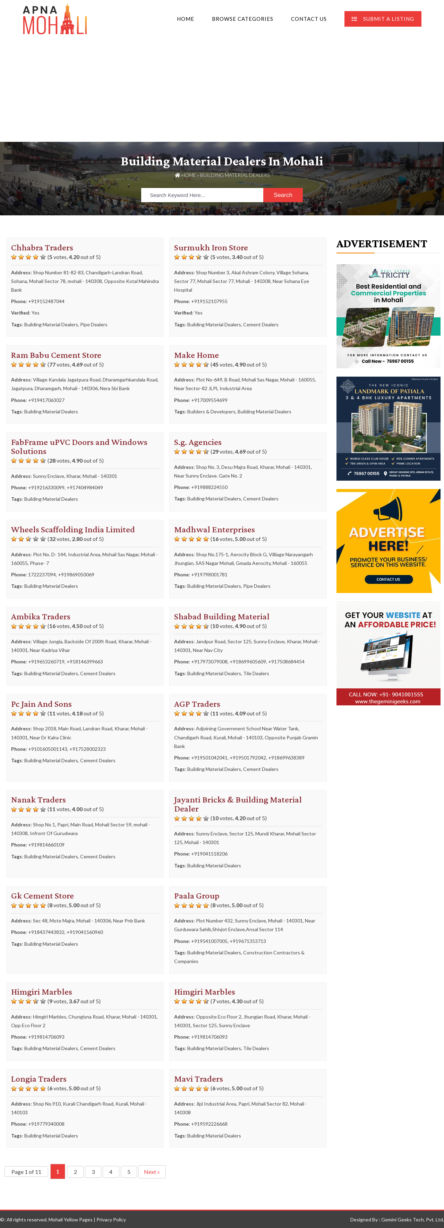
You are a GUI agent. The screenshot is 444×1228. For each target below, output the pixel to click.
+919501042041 (209, 757)
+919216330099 (46, 487)
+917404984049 (85, 487)
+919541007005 (209, 941)
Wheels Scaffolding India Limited (73, 529)
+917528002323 (87, 749)
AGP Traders (197, 703)
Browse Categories (242, 19)
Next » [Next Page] (155, 1171)
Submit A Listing (383, 19)
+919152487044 (46, 301)
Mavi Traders (198, 1079)
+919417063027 (46, 400)
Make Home (196, 355)
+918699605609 (248, 661)
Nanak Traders (38, 800)
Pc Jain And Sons (41, 703)
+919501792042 (248, 757)
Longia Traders (39, 1079)
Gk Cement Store (42, 896)
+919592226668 (209, 1124)
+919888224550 (209, 487)
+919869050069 (76, 574)
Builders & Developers (211, 411)
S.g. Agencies (198, 442)
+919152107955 (209, 301)
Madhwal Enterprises (214, 529)
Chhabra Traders (42, 247)
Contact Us (309, 19)
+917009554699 (209, 400)
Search (283, 194)
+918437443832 (46, 932)
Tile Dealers (256, 673)
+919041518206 (209, 854)
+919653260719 (46, 661)
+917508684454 (286, 661)
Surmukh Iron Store (211, 247)
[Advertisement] (222, 89)
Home (185, 19)
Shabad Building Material (222, 616)
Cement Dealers (261, 324)
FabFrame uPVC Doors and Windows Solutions (79, 446)
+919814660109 (46, 845)
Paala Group (197, 896)
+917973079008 (209, 661)
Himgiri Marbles (41, 991)
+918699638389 (286, 757)
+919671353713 (248, 941)
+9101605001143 (47, 749)
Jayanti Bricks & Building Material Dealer (238, 804)
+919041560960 (85, 932)
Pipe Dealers (94, 324)
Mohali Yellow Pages (71, 1219)
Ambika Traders (40, 616)
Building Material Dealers (51, 324)
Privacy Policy (111, 1219)
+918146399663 (85, 661)
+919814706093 (46, 1037)
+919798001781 (209, 574)
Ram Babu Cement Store (56, 355)
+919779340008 (46, 1124)
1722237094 (42, 574)
